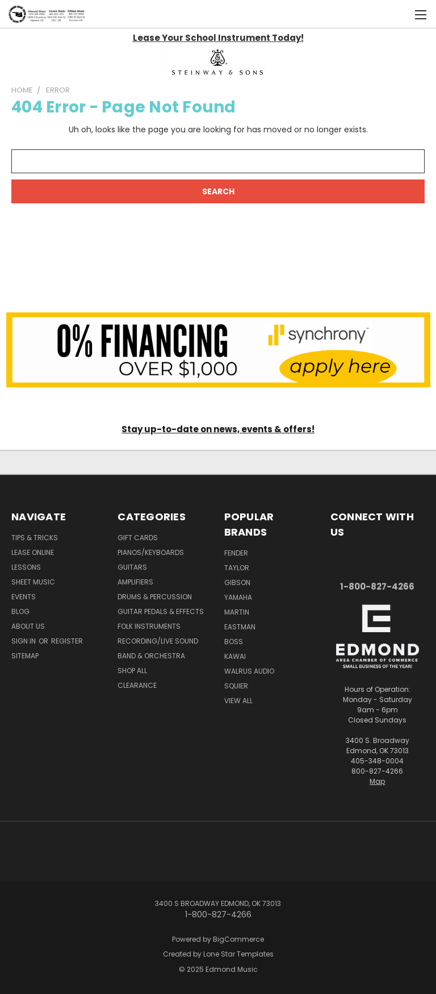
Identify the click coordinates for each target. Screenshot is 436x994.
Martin (236, 612)
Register (67, 641)
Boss (233, 641)
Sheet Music (33, 582)
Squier (236, 686)
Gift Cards (138, 537)
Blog (20, 611)
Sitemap (25, 656)
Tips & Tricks (34, 537)
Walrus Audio (249, 671)
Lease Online (32, 552)
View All (238, 700)
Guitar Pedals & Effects (161, 611)
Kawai (235, 656)
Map (377, 781)
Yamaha (238, 597)
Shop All (132, 670)
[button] (218, 62)
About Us (28, 626)
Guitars (132, 567)
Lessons (26, 567)
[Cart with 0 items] (399, 14)
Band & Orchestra (151, 656)
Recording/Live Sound (158, 641)
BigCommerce (238, 939)
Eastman (239, 627)
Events (23, 597)
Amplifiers (135, 582)
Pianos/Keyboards (151, 552)
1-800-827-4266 (377, 586)
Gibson (237, 582)
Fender (236, 553)
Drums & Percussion (155, 597)
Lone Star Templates (238, 954)
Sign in (24, 641)
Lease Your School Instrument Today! (218, 38)
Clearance (137, 685)
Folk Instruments (149, 626)
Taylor (236, 568)
